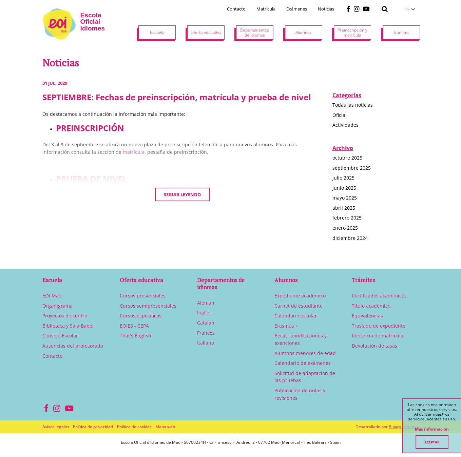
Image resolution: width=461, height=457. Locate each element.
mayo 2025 (344, 197)
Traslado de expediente (378, 326)
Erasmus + (286, 326)
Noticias (326, 9)
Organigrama (57, 306)
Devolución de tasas (374, 345)
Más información (432, 429)
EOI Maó (51, 295)
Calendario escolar (295, 315)
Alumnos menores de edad (305, 353)
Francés (206, 333)
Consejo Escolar (60, 335)
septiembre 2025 (351, 168)
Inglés (204, 312)
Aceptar (432, 442)
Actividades (345, 125)
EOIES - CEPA (134, 326)
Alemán (205, 302)
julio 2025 (343, 177)
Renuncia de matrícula (377, 335)
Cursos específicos (140, 315)
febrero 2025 (347, 217)
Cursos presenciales (143, 295)
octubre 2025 (347, 157)
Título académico (371, 306)
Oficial (339, 115)
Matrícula (265, 9)
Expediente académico (300, 295)
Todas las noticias (352, 105)
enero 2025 (345, 228)
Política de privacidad (93, 426)
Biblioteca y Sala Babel (68, 326)
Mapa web (165, 426)
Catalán (205, 322)
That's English (135, 335)
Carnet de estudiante (298, 306)
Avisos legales (55, 426)
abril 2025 (343, 208)
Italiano (205, 342)
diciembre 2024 (350, 238)
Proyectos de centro (64, 315)
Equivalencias (367, 315)
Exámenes (296, 9)
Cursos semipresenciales (148, 306)
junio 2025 (344, 188)
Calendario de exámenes (302, 363)
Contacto (236, 9)
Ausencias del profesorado (72, 345)
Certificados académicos (379, 295)
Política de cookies (134, 426)
